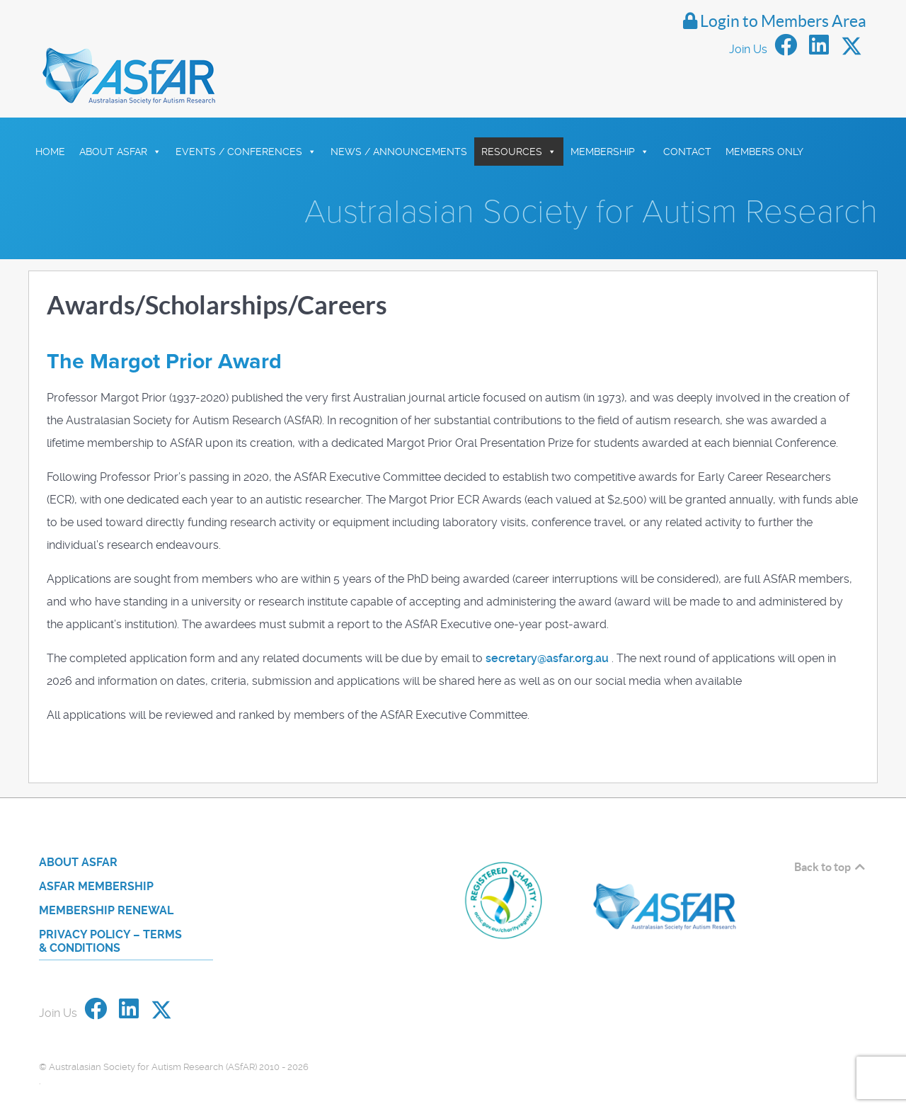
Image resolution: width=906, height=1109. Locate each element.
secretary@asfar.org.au (547, 627)
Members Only (764, 119)
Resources (518, 119)
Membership (609, 119)
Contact (687, 119)
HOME (50, 119)
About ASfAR (120, 119)
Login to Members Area (770, 20)
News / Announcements (399, 119)
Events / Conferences (246, 119)
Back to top (830, 835)
